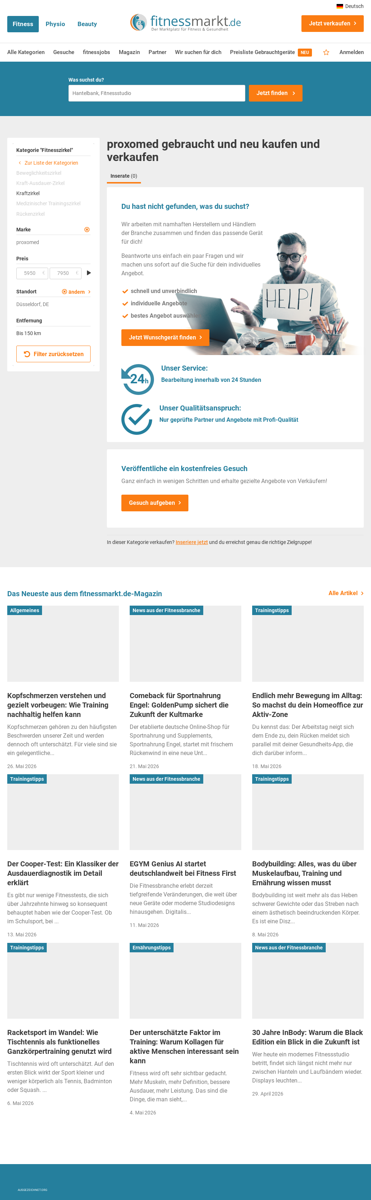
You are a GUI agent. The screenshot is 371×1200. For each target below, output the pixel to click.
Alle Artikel (343, 593)
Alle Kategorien (26, 52)
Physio (55, 24)
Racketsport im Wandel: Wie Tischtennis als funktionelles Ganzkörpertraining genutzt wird (59, 1042)
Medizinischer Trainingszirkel (48, 203)
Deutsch (350, 6)
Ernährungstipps (152, 947)
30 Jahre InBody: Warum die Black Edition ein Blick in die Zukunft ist (307, 1037)
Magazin (129, 52)
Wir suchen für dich (198, 52)
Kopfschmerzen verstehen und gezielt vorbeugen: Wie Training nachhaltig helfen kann (57, 705)
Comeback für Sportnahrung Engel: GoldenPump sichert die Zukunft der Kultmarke (179, 705)
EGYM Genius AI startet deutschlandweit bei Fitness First (183, 868)
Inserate (124, 176)
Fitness (23, 24)
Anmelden (351, 52)
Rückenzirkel (30, 214)
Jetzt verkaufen (329, 23)
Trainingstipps (272, 610)
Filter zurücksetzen (54, 354)
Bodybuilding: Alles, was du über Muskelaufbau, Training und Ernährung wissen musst (304, 873)
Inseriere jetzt (192, 542)
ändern (76, 292)
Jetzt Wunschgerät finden (162, 337)
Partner (157, 52)
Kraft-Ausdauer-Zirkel (40, 183)
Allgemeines (24, 610)
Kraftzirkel (27, 193)
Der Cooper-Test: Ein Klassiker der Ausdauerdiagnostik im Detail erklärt (62, 873)
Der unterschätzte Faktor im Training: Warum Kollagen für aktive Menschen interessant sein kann (184, 1046)
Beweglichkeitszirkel (38, 173)
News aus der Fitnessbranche (166, 610)
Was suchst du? (86, 80)
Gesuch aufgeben (152, 502)
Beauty (87, 24)
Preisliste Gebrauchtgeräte (271, 53)
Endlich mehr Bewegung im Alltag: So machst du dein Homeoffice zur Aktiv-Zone (307, 705)
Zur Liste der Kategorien (47, 163)
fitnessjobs (96, 52)
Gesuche (63, 52)
